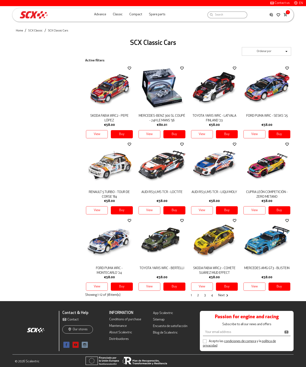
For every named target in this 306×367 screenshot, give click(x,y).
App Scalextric (163, 313)
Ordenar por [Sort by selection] (273, 51)
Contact (73, 319)
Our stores (80, 329)
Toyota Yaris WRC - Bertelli (162, 268)
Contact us (282, 3)
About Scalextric (120, 332)
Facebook (66, 345)
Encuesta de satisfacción (170, 326)
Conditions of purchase (125, 319)
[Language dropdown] (298, 3)
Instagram (85, 345)
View (97, 134)
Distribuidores (119, 339)
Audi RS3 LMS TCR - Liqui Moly (214, 192)
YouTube (76, 345)
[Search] (241, 14)
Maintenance (118, 326)
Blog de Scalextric (165, 332)
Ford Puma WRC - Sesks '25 (267, 116)
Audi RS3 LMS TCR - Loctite (162, 192)
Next (224, 295)
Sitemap (159, 319)
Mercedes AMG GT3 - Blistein (266, 268)
